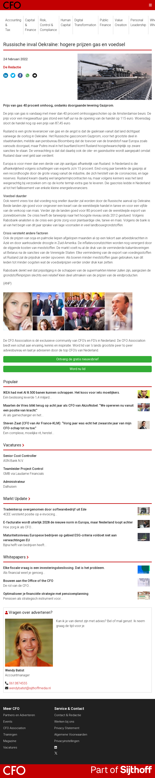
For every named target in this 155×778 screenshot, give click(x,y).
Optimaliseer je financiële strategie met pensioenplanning (45, 594)
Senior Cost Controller (20, 456)
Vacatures (12, 445)
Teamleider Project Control (23, 469)
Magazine (9, 741)
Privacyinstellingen (66, 741)
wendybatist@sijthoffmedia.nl (30, 688)
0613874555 (18, 683)
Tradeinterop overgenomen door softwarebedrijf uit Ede (44, 509)
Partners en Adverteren (19, 715)
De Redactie (12, 67)
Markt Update (15, 498)
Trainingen (10, 734)
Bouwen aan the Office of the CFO (28, 581)
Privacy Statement (66, 728)
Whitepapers (14, 557)
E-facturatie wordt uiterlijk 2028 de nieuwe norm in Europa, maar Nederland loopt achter (68, 522)
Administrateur (14, 482)
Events (7, 721)
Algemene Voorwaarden (70, 734)
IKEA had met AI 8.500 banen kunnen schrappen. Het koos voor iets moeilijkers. (61, 392)
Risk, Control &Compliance (48, 25)
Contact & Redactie (67, 715)
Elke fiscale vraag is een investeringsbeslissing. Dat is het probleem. (54, 568)
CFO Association (14, 728)
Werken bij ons (64, 721)
